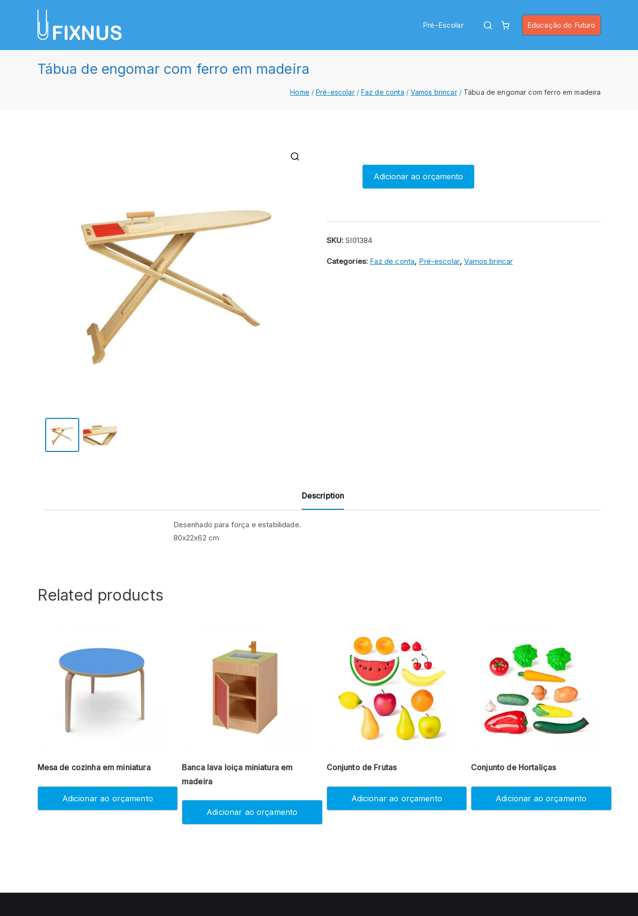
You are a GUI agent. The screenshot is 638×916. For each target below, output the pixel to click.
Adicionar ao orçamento (418, 176)
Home (300, 92)
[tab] (323, 499)
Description (323, 496)
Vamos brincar (434, 92)
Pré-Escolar (443, 25)
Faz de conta (382, 92)
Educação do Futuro (561, 25)
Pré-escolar (335, 92)
